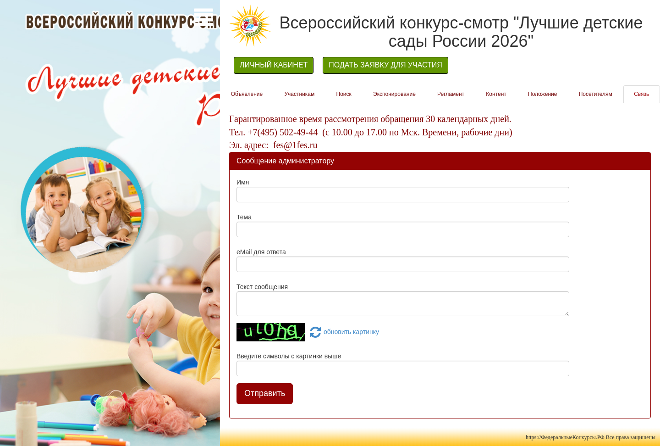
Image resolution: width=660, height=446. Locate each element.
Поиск (344, 94)
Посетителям (595, 94)
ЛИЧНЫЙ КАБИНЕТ (274, 65)
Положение (542, 94)
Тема (244, 217)
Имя (242, 182)
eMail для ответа (261, 252)
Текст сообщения (262, 286)
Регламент (450, 94)
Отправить (264, 393)
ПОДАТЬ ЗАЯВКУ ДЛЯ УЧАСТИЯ (385, 65)
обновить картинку (343, 331)
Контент (496, 94)
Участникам (299, 94)
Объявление (247, 94)
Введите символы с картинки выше (288, 356)
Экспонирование (394, 94)
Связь (641, 94)
